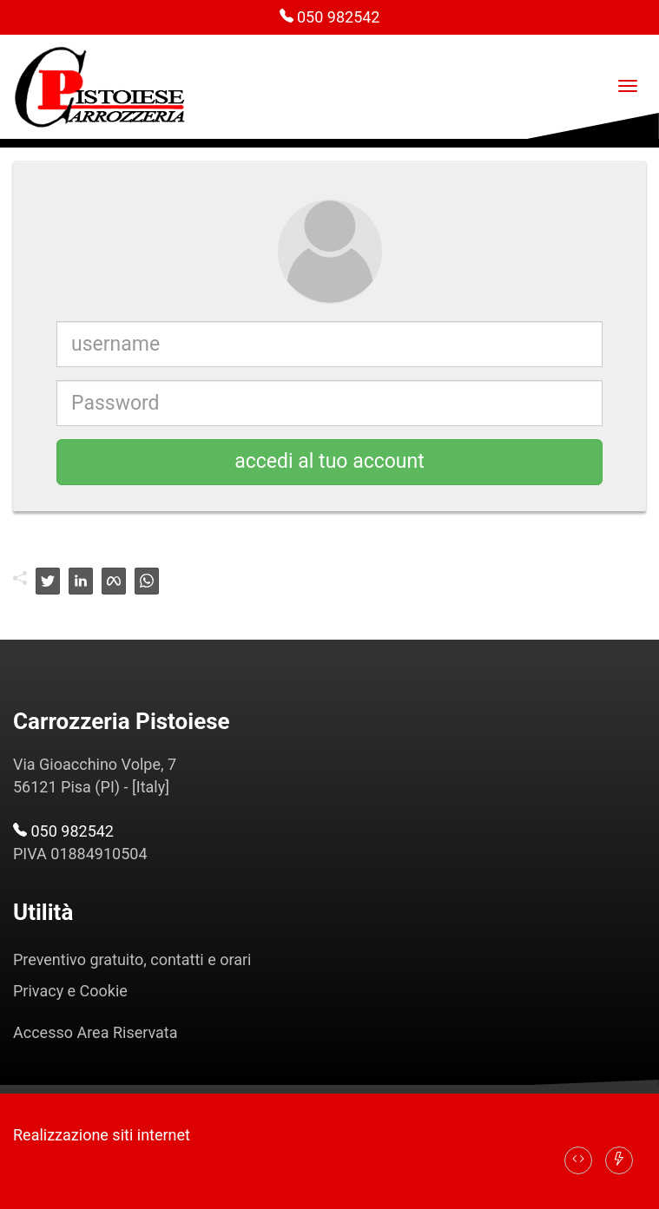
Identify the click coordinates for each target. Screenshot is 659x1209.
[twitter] (48, 581)
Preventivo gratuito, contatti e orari (132, 959)
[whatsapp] (147, 581)
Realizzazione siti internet (101, 1135)
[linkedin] (81, 581)
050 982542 (330, 17)
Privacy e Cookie (70, 991)
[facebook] (114, 581)
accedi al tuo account (329, 461)
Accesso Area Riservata (95, 1032)
